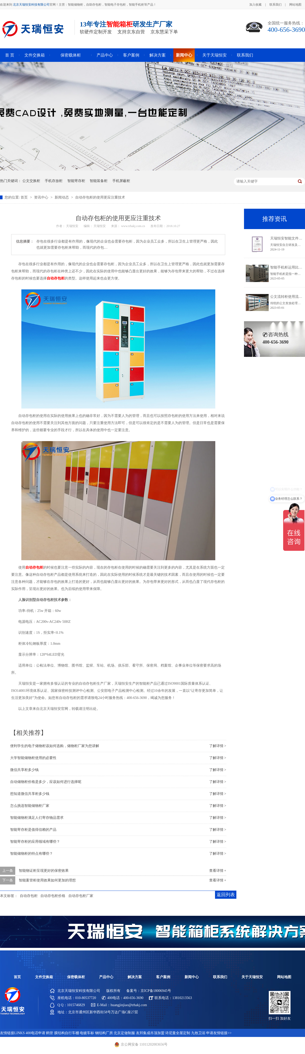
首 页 (9, 55)
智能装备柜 (99, 181)
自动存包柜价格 (52, 896)
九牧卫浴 (198, 1033)
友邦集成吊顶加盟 (150, 1033)
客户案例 (131, 55)
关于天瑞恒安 (214, 55)
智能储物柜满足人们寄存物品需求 (37, 818)
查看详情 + (217, 871)
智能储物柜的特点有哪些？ (31, 853)
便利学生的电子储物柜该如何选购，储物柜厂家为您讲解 (54, 746)
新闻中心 (184, 55)
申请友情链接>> (219, 1033)
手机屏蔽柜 (121, 181)
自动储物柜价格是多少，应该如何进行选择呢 (45, 782)
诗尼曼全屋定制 (177, 1033)
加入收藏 (255, 4)
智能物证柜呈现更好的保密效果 (44, 871)
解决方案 (157, 55)
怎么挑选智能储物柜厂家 (29, 806)
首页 (25, 197)
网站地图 (295, 4)
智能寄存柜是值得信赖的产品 (33, 830)
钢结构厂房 (104, 1033)
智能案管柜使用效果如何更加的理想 (47, 880)
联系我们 (275, 4)
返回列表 (226, 894)
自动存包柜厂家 (80, 896)
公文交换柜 (31, 181)
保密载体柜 (70, 55)
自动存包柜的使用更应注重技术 (100, 197)
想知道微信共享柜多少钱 (29, 794)
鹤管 (49, 1033)
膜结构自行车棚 (66, 1033)
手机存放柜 (54, 181)
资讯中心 (41, 197)
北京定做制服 (124, 1033)
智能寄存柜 (76, 181)
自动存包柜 (29, 896)
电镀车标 (87, 1033)
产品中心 (105, 55)
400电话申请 (35, 1033)
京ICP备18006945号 (156, 991)
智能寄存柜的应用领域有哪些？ (35, 842)
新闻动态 (62, 197)
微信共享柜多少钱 (24, 770)
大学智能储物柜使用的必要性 (33, 758)
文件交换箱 (34, 55)
